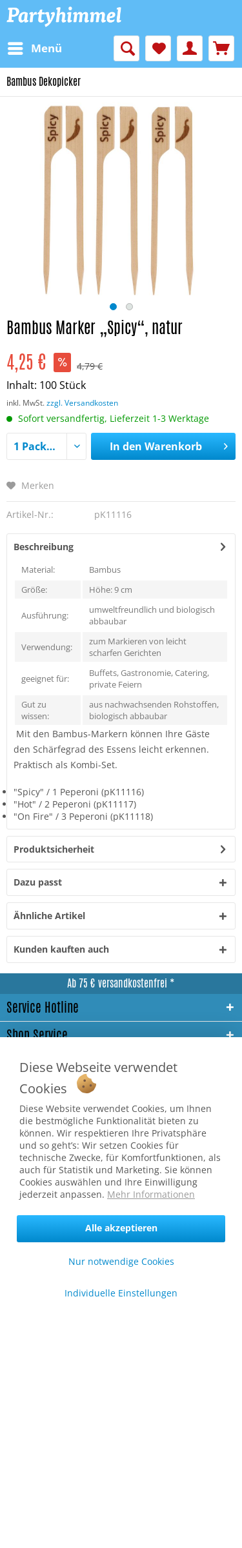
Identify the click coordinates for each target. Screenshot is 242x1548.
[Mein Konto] (190, 48)
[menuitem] (34, 48)
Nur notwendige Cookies (121, 1261)
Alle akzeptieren (121, 1228)
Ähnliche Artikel (49, 915)
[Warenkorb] (221, 48)
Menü (35, 46)
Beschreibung (44, 547)
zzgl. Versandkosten (82, 402)
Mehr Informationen (151, 1194)
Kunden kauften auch (61, 949)
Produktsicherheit (54, 849)
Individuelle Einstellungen (121, 1293)
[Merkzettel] (158, 48)
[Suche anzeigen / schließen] (126, 48)
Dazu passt (38, 882)
